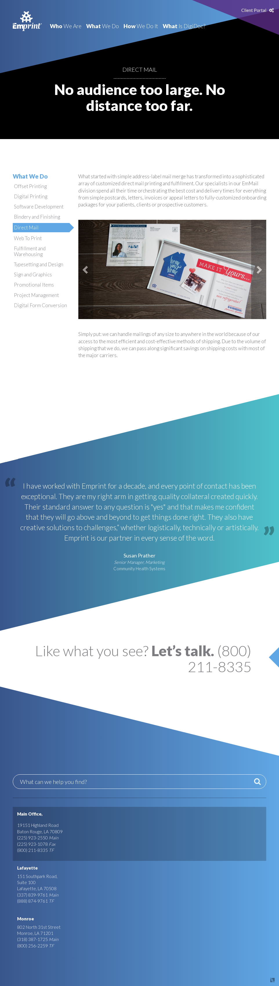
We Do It (141, 26)
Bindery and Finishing (37, 217)
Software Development (39, 207)
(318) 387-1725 (32, 939)
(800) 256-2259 (32, 945)
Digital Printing (30, 196)
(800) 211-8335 (32, 850)
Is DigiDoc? (184, 26)
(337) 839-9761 (32, 894)
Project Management (36, 295)
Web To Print (28, 238)
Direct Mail (26, 227)
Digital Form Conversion (40, 305)
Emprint (27, 21)
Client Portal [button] (253, 10)
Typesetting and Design (38, 264)
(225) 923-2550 (32, 837)
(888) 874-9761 (32, 901)
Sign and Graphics (33, 274)
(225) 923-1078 (32, 844)
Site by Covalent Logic (257, 980)
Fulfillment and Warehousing (30, 251)
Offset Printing (30, 186)
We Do (102, 26)
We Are (65, 26)
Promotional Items (34, 285)
